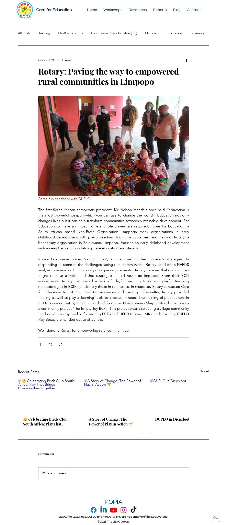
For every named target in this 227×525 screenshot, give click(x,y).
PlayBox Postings (70, 33)
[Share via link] (60, 344)
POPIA (113, 502)
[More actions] (186, 60)
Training (44, 33)
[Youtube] (113, 510)
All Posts (24, 33)
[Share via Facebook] (40, 344)
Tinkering (197, 33)
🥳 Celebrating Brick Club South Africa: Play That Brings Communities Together (45, 421)
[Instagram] (123, 510)
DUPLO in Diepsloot (172, 419)
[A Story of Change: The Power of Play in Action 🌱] (113, 395)
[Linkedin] (103, 510)
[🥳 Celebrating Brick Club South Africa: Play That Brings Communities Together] (47, 395)
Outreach (152, 33)
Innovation (174, 33)
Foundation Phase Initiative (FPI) (114, 33)
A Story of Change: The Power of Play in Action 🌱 (111, 421)
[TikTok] (133, 510)
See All (204, 371)
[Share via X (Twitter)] (50, 344)
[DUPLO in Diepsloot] (179, 395)
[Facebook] (94, 510)
